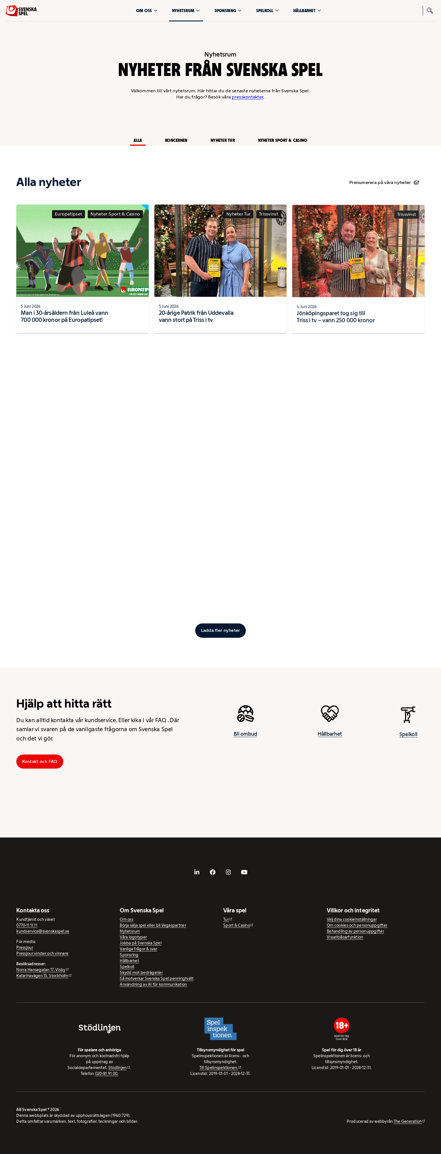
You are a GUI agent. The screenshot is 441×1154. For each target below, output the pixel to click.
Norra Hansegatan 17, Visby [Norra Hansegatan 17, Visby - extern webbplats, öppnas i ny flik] (40, 969)
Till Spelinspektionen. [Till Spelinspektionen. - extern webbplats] (218, 1067)
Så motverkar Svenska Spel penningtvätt (157, 978)
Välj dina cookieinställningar (352, 919)
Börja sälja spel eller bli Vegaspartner (153, 925)
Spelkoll (267, 10)
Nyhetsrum (186, 10)
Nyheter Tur (223, 140)
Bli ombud (245, 736)
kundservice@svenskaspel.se (42, 931)
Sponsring (228, 10)
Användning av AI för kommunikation (153, 984)
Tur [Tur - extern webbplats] (226, 919)
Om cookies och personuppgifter (357, 925)
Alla (138, 140)
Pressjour (24, 947)
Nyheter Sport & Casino (282, 140)
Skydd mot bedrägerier (141, 972)
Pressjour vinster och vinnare (42, 953)
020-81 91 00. (106, 1073)
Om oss (147, 10)
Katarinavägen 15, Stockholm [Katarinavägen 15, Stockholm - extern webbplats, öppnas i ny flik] (42, 975)
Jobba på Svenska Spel (140, 943)
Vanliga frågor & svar (138, 948)
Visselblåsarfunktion (345, 937)
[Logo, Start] (21, 10)
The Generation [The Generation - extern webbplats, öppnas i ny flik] (408, 1121)
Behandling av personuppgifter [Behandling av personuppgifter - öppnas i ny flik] (355, 931)
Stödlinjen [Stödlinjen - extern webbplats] (117, 1067)
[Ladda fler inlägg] (220, 630)
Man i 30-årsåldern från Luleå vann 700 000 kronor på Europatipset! (64, 318)
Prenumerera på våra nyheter (384, 182)
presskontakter (247, 97)
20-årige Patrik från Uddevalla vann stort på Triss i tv (196, 321)
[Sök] (430, 11)
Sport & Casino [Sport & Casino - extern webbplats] (236, 925)
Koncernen (176, 140)
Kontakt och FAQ (40, 761)
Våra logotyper (133, 937)
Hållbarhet (307, 10)
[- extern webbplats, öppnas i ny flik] (197, 872)
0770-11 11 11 (26, 925)
